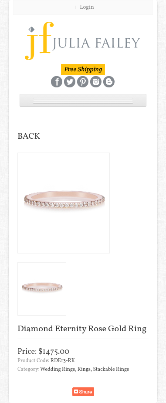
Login (87, 7)
